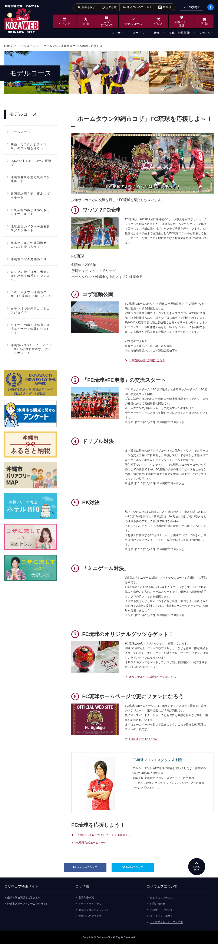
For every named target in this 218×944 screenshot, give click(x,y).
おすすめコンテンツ (161, 897)
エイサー (117, 33)
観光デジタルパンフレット (94, 909)
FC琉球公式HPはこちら (144, 739)
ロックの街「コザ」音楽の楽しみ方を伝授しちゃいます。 (30, 275)
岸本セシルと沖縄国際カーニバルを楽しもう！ (30, 244)
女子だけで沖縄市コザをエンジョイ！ (30, 310)
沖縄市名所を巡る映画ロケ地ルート (30, 179)
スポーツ (139, 33)
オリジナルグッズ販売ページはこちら (152, 676)
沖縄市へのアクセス (90, 915)
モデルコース (20, 131)
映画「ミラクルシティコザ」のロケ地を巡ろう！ (29, 146)
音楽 (157, 33)
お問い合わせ (157, 903)
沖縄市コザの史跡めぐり (29, 259)
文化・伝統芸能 (179, 33)
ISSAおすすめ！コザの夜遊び (31, 162)
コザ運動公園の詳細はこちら (147, 360)
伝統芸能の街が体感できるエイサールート (30, 212)
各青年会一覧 (86, 897)
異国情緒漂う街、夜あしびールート (30, 195)
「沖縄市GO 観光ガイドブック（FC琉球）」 (103, 835)
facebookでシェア (91, 866)
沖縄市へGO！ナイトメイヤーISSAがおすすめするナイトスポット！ (31, 349)
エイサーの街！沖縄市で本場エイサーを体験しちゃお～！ (30, 328)
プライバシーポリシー (162, 915)
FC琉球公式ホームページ (91, 842)
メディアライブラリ (90, 903)
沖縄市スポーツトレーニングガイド (27, 903)
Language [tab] (193, 7)
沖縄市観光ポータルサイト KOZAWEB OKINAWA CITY (21, 18)
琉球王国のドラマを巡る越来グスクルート (30, 228)
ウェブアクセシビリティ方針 (166, 922)
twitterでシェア (140, 866)
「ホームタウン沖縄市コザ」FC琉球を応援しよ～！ (31, 294)
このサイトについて (161, 909)
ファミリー (206, 33)
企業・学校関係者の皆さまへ (23, 897)
